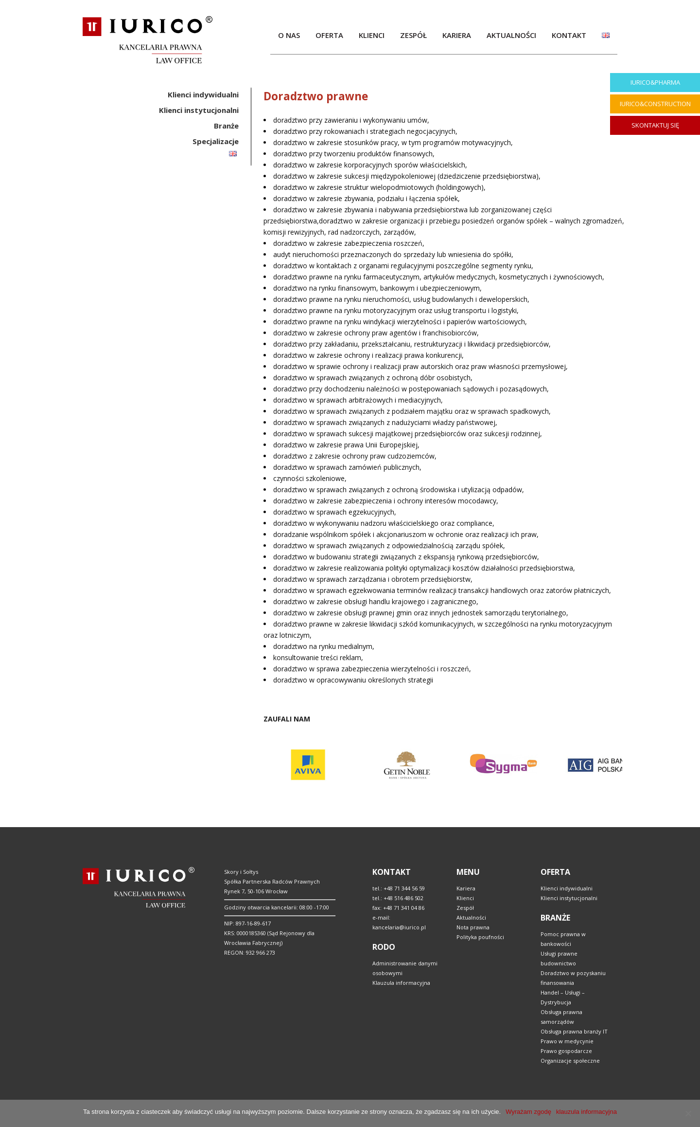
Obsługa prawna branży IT (574, 1031)
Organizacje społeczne (570, 1060)
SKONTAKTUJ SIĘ (655, 125)
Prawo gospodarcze (566, 1050)
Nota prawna (473, 927)
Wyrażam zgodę (528, 1111)
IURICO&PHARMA (655, 82)
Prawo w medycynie (567, 1041)
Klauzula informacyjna (401, 982)
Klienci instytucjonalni (569, 898)
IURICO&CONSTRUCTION (655, 103)
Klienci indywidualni (567, 888)
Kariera (465, 888)
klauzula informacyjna (586, 1111)
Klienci (465, 898)
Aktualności (471, 917)
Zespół (465, 907)
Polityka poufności (480, 937)
